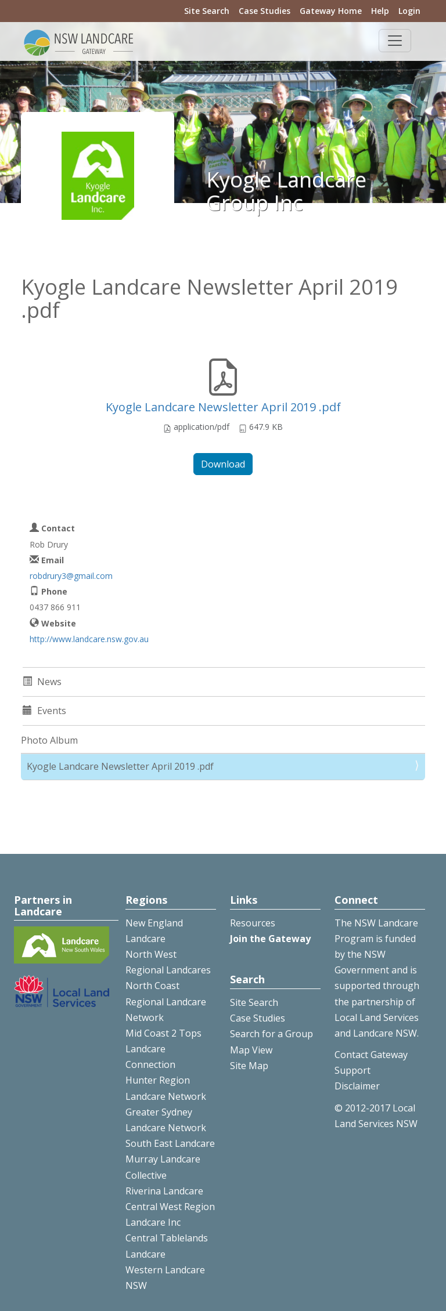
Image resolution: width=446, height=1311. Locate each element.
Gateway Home (331, 10)
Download (223, 464)
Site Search (206, 10)
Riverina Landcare (164, 1191)
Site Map (249, 1065)
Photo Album (49, 740)
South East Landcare (170, 1143)
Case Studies (264, 10)
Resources (252, 923)
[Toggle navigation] (395, 40)
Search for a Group (271, 1033)
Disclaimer (357, 1086)
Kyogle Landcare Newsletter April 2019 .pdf (223, 407)
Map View (251, 1050)
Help (380, 10)
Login (409, 10)
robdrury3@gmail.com (71, 575)
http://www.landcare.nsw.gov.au (89, 638)
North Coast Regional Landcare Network (165, 1001)
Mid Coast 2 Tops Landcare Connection (163, 1049)
